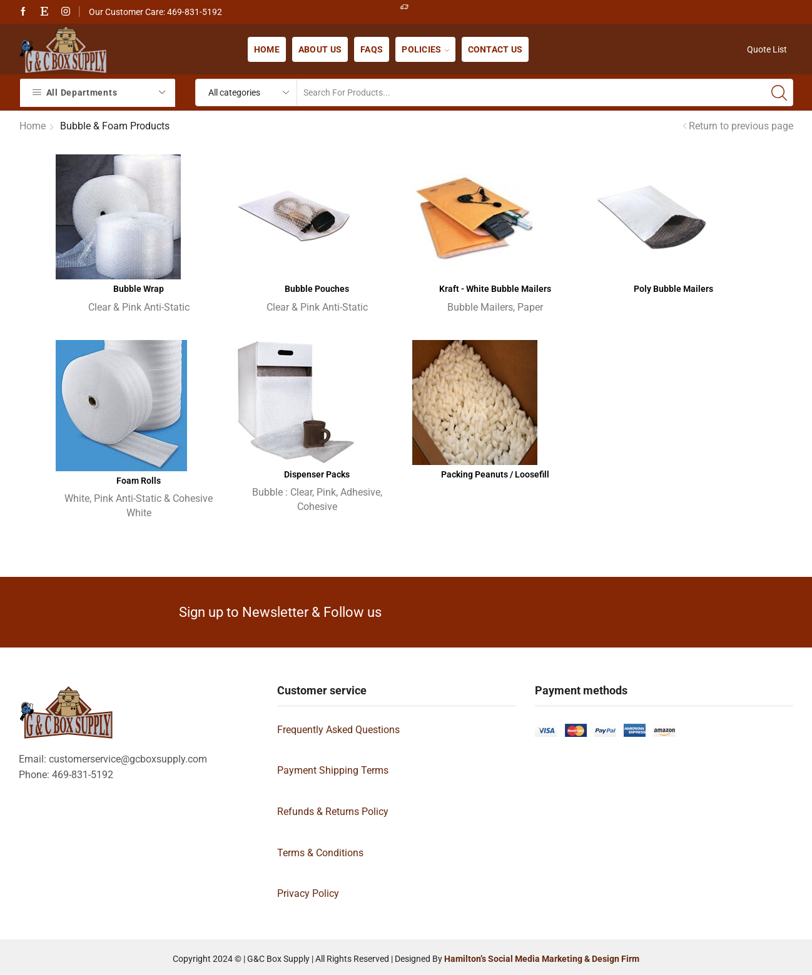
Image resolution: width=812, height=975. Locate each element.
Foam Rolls (138, 481)
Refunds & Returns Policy (332, 812)
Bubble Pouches (317, 289)
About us (320, 49)
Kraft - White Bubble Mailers (495, 289)
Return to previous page (741, 126)
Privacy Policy (308, 893)
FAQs (371, 49)
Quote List (767, 49)
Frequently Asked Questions (338, 730)
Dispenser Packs (317, 474)
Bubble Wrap (138, 289)
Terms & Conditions (320, 853)
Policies (425, 49)
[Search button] (779, 92)
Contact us (495, 49)
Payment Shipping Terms (332, 770)
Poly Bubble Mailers (673, 289)
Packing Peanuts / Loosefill (495, 474)
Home (267, 49)
